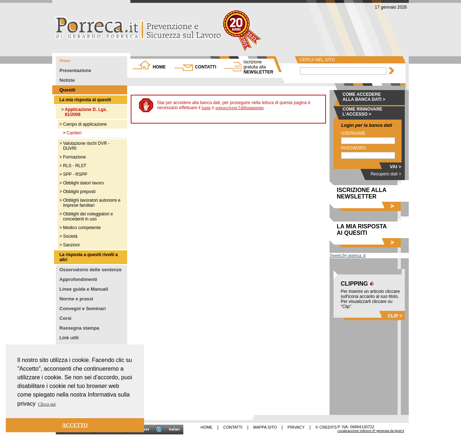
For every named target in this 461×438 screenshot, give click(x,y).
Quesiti (67, 90)
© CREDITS (326, 427)
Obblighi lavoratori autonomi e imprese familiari (91, 203)
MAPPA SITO (265, 427)
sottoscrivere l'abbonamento (239, 107)
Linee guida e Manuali (83, 289)
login (206, 107)
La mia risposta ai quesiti (85, 99)
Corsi (65, 318)
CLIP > (395, 315)
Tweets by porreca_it (348, 255)
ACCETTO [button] (75, 425)
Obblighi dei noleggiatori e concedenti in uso (88, 216)
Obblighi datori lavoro (83, 183)
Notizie (67, 80)
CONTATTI (205, 67)
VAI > (395, 166)
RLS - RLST (74, 165)
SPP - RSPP (75, 174)
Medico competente (82, 227)
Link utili (69, 337)
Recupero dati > (386, 173)
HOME (159, 67)
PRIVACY (295, 427)
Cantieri (74, 132)
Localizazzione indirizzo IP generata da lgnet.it (370, 431)
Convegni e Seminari (82, 308)
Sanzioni (71, 244)
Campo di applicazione (85, 124)
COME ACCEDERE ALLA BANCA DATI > (364, 97)
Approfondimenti (78, 279)
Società (70, 236)
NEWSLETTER (258, 67)
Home (65, 60)
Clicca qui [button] (47, 404)
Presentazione (75, 70)
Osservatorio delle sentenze (90, 269)
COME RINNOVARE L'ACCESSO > (362, 112)
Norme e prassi (76, 298)
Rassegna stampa (79, 328)
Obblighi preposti (79, 191)
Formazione (74, 157)
